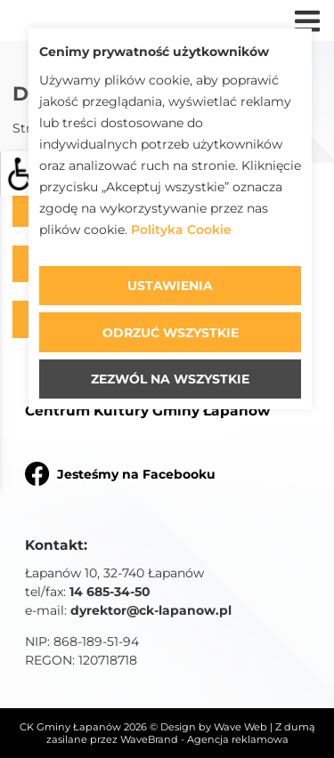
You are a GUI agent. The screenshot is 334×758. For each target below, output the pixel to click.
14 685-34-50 (110, 592)
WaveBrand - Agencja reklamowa (204, 739)
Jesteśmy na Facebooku (120, 474)
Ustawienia (170, 286)
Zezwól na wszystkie (170, 379)
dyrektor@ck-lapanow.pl (151, 610)
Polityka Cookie (181, 230)
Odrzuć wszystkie (170, 333)
